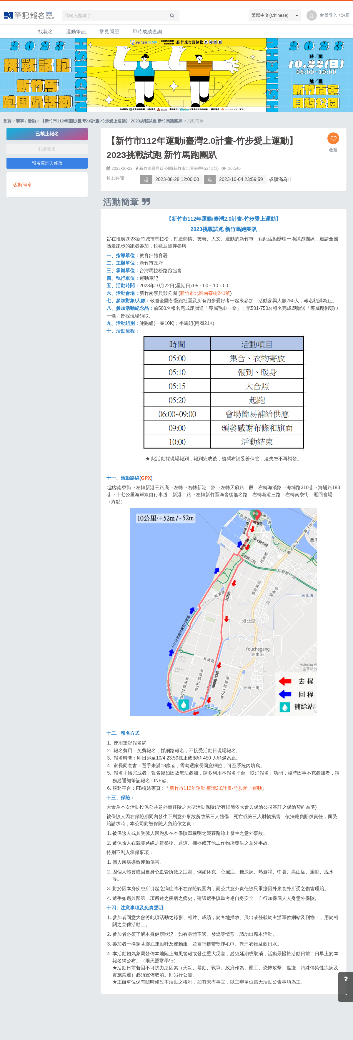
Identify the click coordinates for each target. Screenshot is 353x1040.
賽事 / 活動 (26, 121)
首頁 (7, 121)
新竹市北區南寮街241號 (205, 293)
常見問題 (109, 31)
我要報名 (47, 148)
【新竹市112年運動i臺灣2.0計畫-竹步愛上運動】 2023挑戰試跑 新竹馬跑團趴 (111, 121)
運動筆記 (76, 31)
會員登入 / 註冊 (335, 15)
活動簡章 (22, 184)
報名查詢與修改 (47, 162)
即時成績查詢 (147, 31)
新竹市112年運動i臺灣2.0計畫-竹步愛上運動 (215, 788)
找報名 (45, 31)
